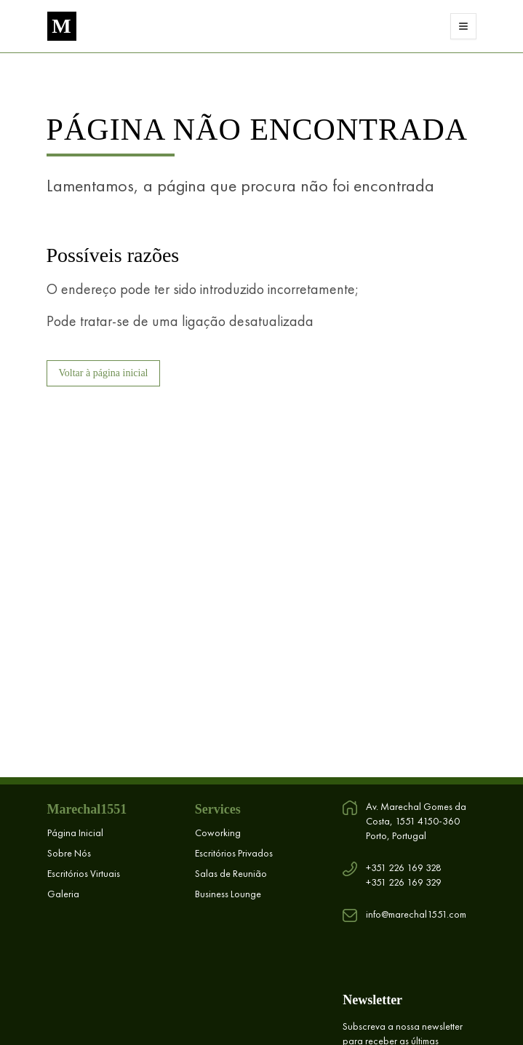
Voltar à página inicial (103, 372)
